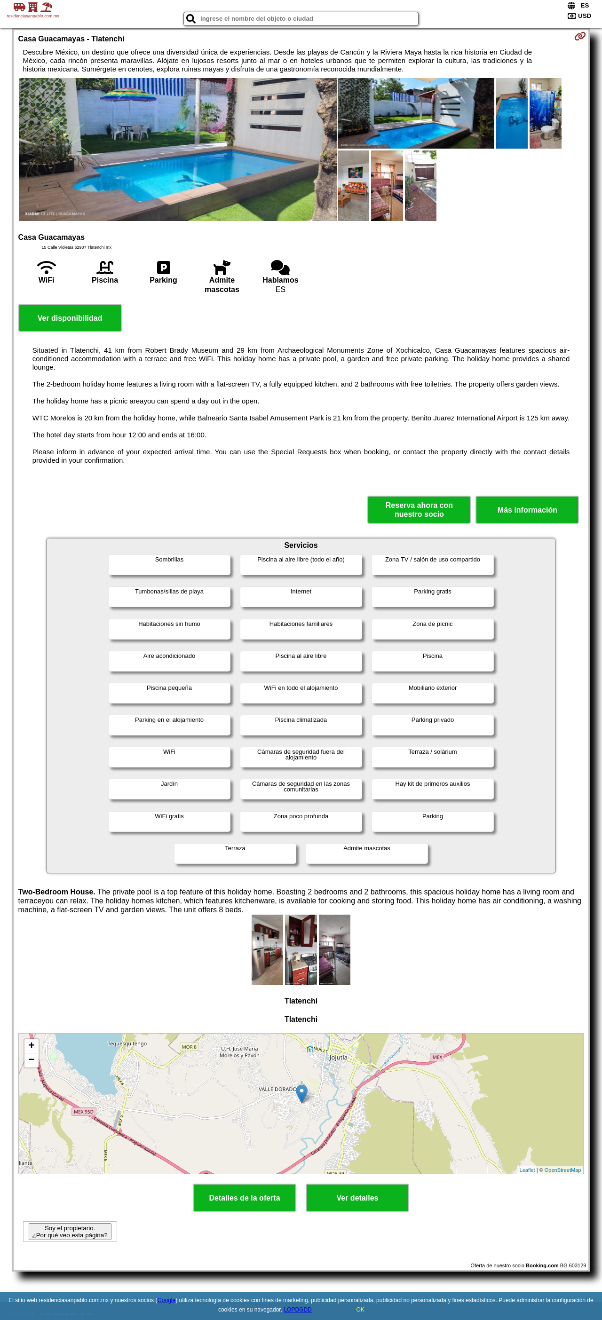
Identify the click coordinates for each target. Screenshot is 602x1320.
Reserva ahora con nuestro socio (419, 509)
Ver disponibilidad (70, 318)
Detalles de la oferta (244, 1198)
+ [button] (31, 1046)
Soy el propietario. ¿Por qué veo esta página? (70, 1232)
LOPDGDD (297, 1309)
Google (166, 1300)
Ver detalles (358, 1198)
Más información (527, 510)
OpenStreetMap (563, 1170)
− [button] (31, 1060)
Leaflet (527, 1170)
